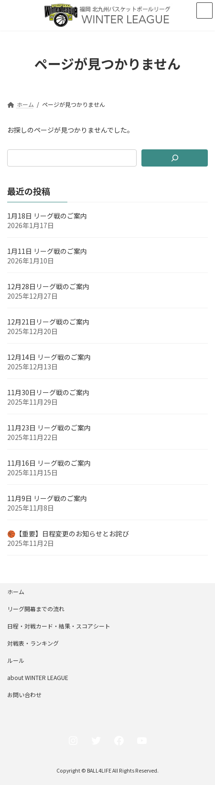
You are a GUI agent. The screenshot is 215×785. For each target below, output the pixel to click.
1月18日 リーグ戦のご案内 (47, 215)
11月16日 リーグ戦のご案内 (49, 463)
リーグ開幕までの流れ (35, 609)
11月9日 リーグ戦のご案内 (47, 498)
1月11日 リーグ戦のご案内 (47, 251)
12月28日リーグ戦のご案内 (48, 286)
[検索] (174, 158)
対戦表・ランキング (33, 643)
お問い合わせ (24, 695)
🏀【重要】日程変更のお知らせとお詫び (68, 533)
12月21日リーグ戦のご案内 (48, 321)
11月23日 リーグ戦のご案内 (49, 427)
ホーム (15, 591)
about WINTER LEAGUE (37, 677)
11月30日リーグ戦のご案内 (48, 392)
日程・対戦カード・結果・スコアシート (58, 626)
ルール (15, 660)
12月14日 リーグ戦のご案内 (49, 357)
